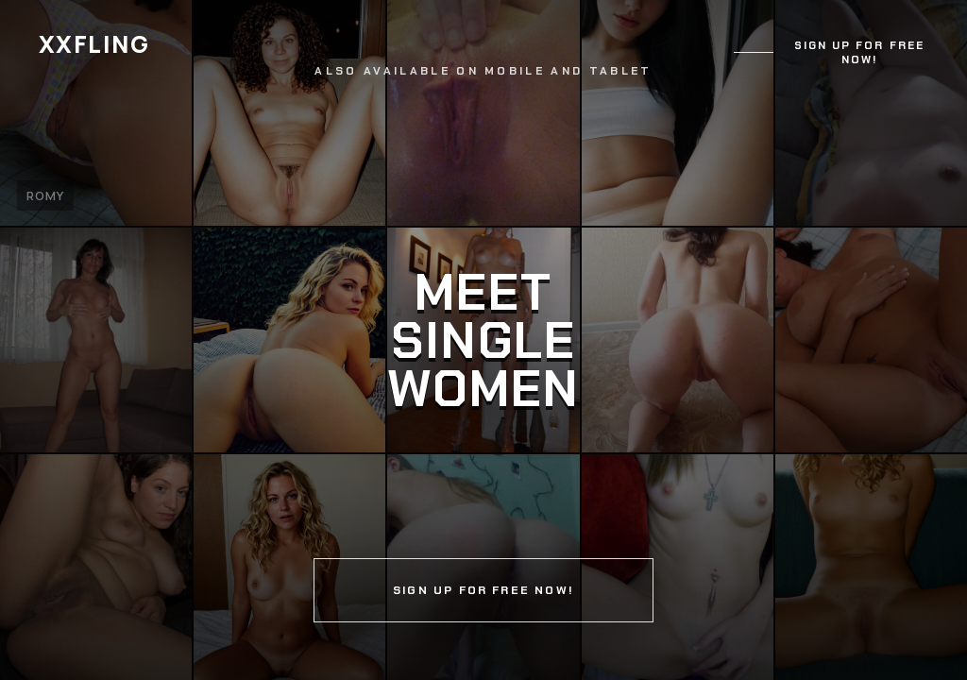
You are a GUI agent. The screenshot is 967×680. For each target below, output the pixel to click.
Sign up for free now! (859, 53)
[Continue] (483, 340)
